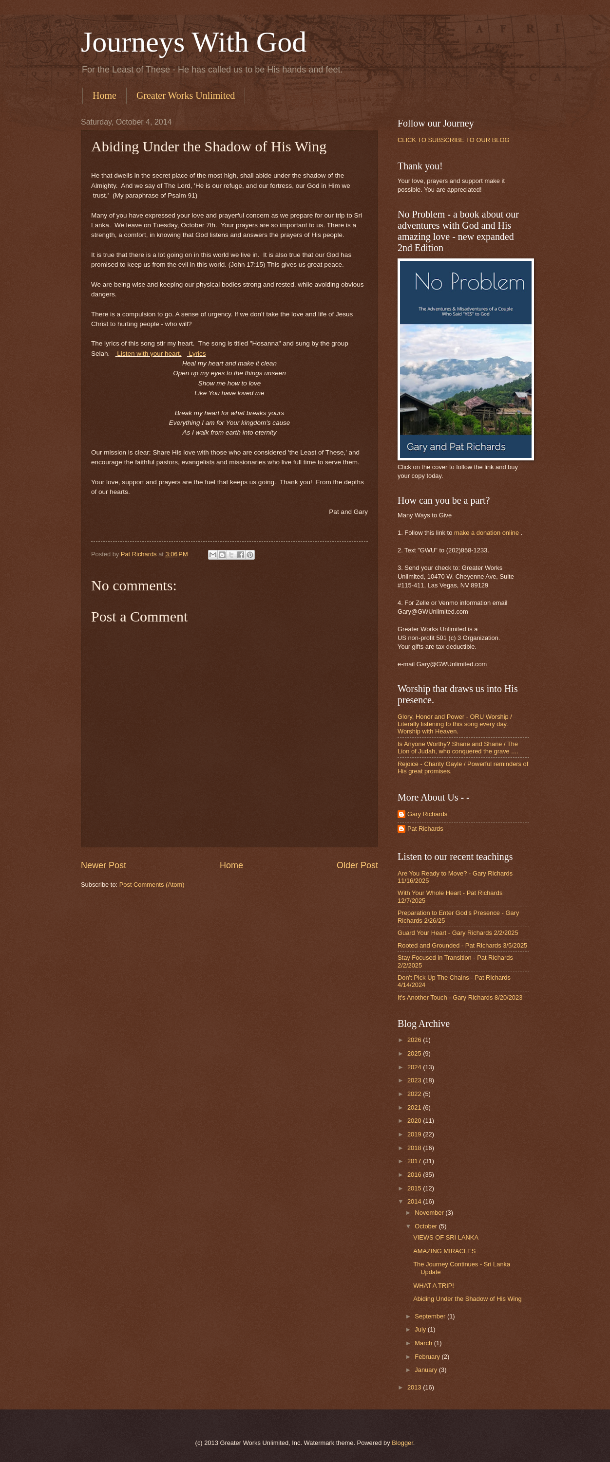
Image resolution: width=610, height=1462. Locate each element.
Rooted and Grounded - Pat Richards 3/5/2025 (462, 945)
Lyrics (197, 353)
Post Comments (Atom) (152, 884)
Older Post (357, 865)
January (426, 1369)
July (421, 1329)
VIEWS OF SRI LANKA (445, 1237)
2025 (415, 1053)
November (430, 1212)
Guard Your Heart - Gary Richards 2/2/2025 (458, 932)
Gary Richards (427, 814)
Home (104, 95)
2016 (415, 1174)
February (428, 1356)
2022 (415, 1093)
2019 (415, 1134)
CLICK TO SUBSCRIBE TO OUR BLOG (453, 140)
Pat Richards (425, 828)
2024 (415, 1067)
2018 (415, 1147)
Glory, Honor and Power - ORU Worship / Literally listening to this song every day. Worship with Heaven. (455, 724)
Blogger (402, 1442)
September (431, 1316)
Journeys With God (193, 42)
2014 (415, 1201)
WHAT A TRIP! (433, 1285)
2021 (415, 1107)
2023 (415, 1080)
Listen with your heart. (149, 353)
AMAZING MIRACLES (444, 1251)
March (424, 1343)
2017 (415, 1161)
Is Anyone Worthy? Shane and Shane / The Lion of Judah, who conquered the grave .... (458, 747)
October (426, 1226)
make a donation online (486, 532)
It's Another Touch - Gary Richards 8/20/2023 (460, 997)
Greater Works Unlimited (185, 95)
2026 (415, 1039)
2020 (415, 1120)
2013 (415, 1387)
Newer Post (103, 865)
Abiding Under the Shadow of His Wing (467, 1298)
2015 (415, 1188)
